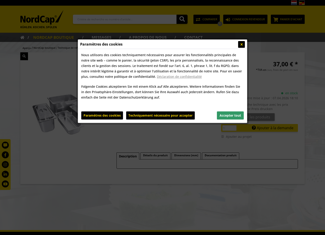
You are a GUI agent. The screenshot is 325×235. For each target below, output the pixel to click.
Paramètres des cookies (102, 115)
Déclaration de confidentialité (179, 76)
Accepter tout (230, 115)
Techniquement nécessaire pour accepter (160, 115)
